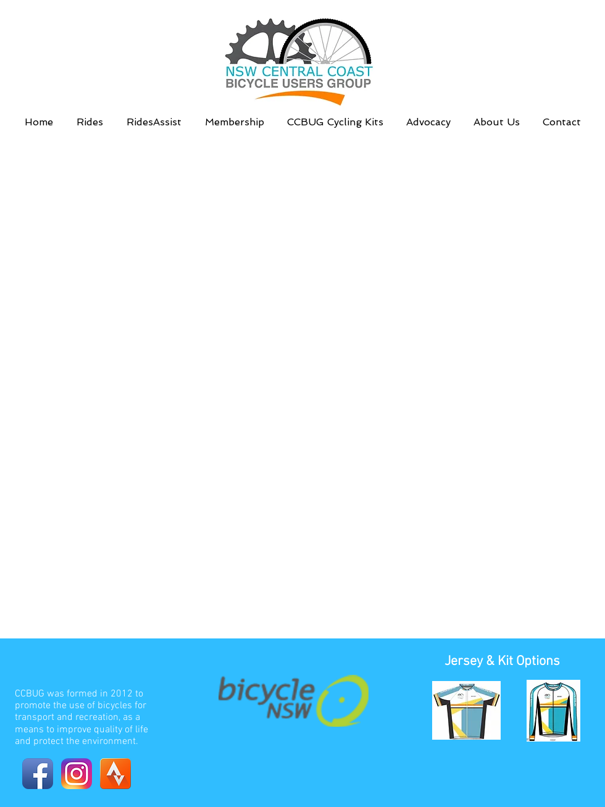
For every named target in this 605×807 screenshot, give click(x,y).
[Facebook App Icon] (37, 773)
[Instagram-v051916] (76, 773)
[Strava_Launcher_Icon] (115, 773)
